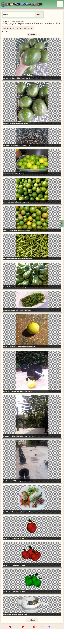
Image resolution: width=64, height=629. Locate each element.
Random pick (23, 28)
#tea (22, 145)
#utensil (24, 614)
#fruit (9, 538)
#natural (27, 78)
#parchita (6, 347)
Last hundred (9, 28)
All (32, 28)
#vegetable (27, 310)
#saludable (17, 347)
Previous (32, 34)
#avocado (6, 78)
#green (10, 202)
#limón (9, 174)
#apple (5, 538)
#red (13, 538)
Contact (52, 627)
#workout (6, 391)
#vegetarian (28, 258)
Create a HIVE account (41, 627)
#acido (18, 174)
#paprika (6, 287)
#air (8, 614)
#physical (24, 391)
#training (18, 391)
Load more (32, 620)
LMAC (22, 4)
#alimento (31, 347)
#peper (11, 287)
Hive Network (28, 627)
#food (22, 78)
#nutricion (24, 347)
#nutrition (10, 310)
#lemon (5, 202)
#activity (30, 391)
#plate (9, 512)
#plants (5, 145)
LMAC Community (16, 627)
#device (18, 614)
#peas (5, 258)
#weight (12, 391)
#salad (28, 512)
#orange (5, 230)
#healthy (17, 78)
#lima (5, 174)
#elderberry (16, 145)
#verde (23, 174)
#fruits (12, 78)
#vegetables (25, 202)
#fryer (5, 614)
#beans (21, 310)
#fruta (14, 174)
